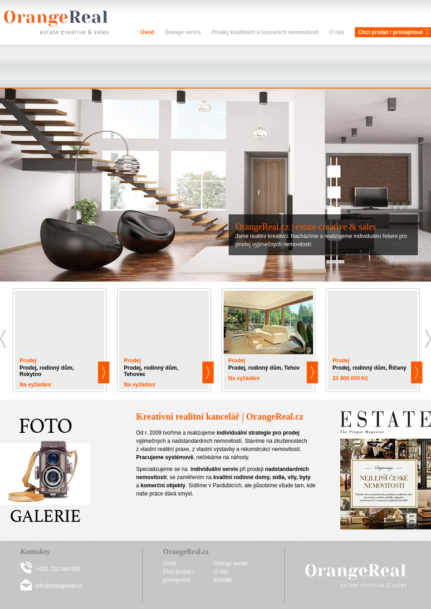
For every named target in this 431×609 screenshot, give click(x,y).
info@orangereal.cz (59, 586)
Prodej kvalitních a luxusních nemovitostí (264, 32)
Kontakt (223, 580)
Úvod (147, 32)
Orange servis (183, 32)
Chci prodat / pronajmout (390, 32)
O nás (336, 32)
